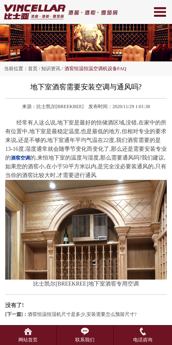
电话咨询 (142, 337)
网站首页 (28, 337)
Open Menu (160, 12)
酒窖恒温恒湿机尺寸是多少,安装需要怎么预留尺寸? (70, 314)
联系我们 (84, 337)
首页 (33, 68)
